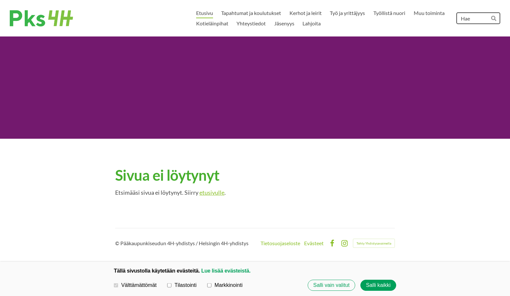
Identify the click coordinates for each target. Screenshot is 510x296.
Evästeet (314, 243)
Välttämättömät (135, 285)
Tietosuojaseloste (280, 243)
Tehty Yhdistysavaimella (373, 243)
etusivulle (211, 192)
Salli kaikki (378, 285)
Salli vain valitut (331, 285)
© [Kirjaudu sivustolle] (117, 243)
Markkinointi (225, 285)
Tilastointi (181, 285)
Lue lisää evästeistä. (225, 271)
